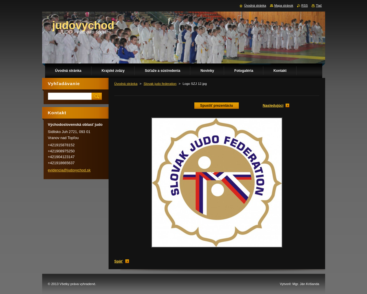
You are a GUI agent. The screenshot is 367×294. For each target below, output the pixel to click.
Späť (118, 261)
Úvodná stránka (126, 83)
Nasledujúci (273, 105)
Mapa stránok (283, 5)
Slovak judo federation (160, 83)
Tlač (319, 5)
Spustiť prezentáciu (216, 106)
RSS (304, 5)
